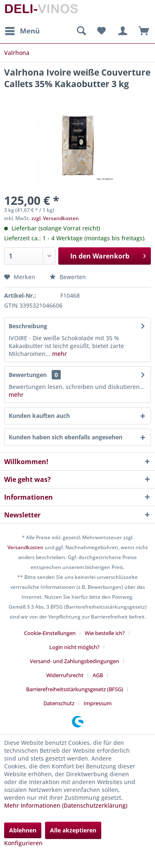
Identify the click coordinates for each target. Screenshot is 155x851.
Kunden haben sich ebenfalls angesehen (65, 437)
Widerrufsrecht (64, 675)
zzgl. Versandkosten (55, 218)
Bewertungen (28, 375)
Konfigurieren (23, 843)
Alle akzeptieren (73, 830)
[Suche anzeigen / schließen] (81, 31)
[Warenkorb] (142, 31)
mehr (58, 354)
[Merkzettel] (101, 31)
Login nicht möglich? (74, 647)
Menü (22, 30)
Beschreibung (28, 326)
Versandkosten (25, 547)
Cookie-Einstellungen (50, 633)
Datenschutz (58, 703)
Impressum (97, 703)
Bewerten (68, 277)
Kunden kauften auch (39, 416)
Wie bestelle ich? (105, 633)
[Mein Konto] (121, 31)
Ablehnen (22, 830)
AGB (98, 675)
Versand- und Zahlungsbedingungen (74, 661)
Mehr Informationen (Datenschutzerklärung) (65, 805)
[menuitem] (22, 31)
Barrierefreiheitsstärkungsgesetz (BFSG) (74, 689)
